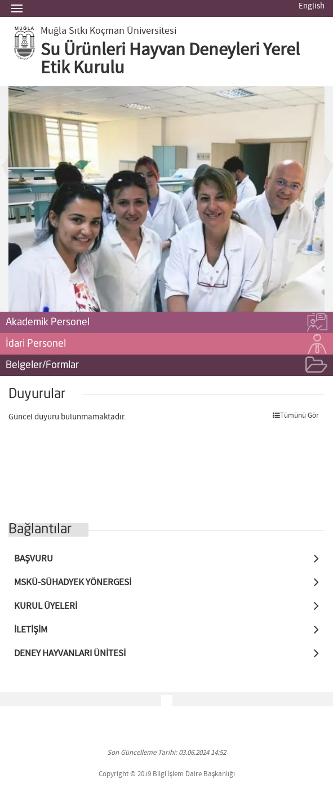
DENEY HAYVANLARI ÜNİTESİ (70, 653)
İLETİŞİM (30, 629)
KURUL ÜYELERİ (45, 606)
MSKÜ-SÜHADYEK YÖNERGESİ (72, 582)
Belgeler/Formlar (166, 366)
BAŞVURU (33, 558)
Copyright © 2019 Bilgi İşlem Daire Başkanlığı (167, 774)
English (312, 6)
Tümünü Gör (296, 416)
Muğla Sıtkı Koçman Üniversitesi (108, 31)
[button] (32, 199)
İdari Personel (166, 344)
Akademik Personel (166, 323)
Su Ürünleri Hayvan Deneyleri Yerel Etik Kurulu (170, 59)
